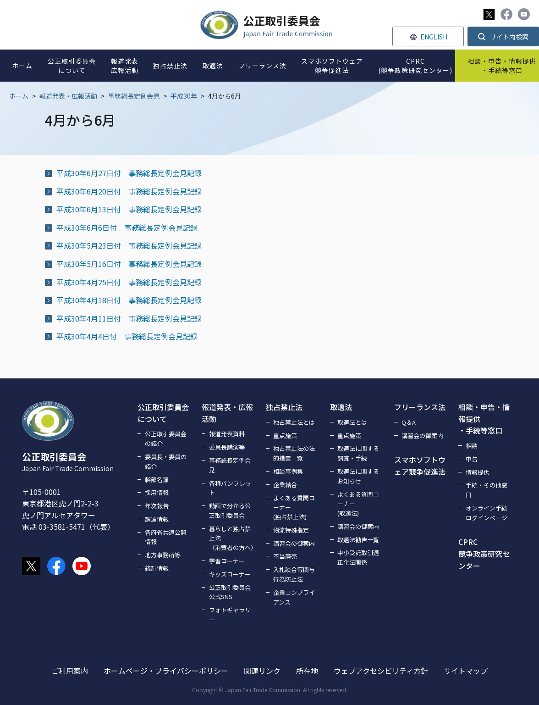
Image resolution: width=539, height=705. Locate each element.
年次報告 (157, 505)
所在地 (307, 670)
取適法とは (352, 422)
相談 (472, 445)
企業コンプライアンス (294, 597)
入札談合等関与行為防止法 (294, 574)
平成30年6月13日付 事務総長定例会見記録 (129, 209)
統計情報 (157, 568)
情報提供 (478, 472)
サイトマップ (466, 670)
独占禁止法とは (294, 422)
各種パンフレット (230, 488)
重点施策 (285, 435)
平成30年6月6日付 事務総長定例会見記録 (127, 227)
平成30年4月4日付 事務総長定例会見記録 (127, 336)
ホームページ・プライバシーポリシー (166, 670)
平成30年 (183, 95)
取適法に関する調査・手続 (358, 453)
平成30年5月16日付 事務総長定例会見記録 (129, 263)
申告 (472, 459)
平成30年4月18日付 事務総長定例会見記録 (129, 299)
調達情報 (157, 519)
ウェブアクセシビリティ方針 (381, 670)
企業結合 (285, 484)
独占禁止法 (284, 406)
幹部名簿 (157, 479)
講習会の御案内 (294, 543)
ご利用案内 (69, 670)
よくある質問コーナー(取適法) (358, 504)
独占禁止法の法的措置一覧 (294, 453)
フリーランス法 (420, 406)
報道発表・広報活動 (68, 95)
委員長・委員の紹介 (166, 461)
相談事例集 (288, 471)
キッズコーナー (230, 574)
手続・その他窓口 (486, 490)
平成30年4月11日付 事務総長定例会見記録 (129, 318)
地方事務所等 (163, 554)
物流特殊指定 (291, 530)
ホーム (18, 95)
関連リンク (262, 670)
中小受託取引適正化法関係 (358, 557)
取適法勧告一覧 (358, 539)
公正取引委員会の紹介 (166, 438)
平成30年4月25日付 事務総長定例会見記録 (129, 282)
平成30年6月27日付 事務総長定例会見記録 (129, 172)
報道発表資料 (227, 433)
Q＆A (409, 422)
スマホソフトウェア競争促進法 (420, 465)
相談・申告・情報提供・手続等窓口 (484, 418)
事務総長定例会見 (134, 95)
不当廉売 (285, 556)
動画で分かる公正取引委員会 (230, 510)
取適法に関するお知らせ (358, 476)
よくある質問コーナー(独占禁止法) (294, 508)
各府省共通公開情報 (166, 537)
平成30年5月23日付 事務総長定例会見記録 (129, 245)
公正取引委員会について (163, 412)
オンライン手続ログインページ (486, 513)
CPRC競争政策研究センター (484, 553)
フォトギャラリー (230, 614)
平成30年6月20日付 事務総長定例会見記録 (129, 191)
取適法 (341, 406)
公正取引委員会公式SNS (230, 592)
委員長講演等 (227, 447)
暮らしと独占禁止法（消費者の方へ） (232, 538)
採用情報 (157, 492)
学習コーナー (227, 560)
